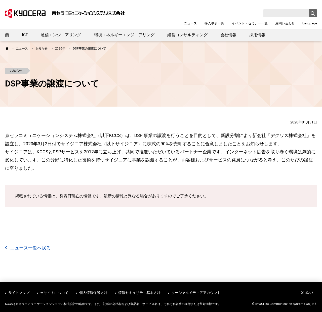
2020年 (60, 48)
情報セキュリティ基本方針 (139, 293)
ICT (25, 34)
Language (309, 23)
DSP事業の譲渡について (89, 48)
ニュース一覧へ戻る (30, 247)
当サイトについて (54, 293)
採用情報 (257, 34)
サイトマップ (18, 293)
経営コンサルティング (187, 34)
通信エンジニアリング (61, 34)
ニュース (190, 23)
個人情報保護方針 (93, 293)
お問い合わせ (285, 23)
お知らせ (41, 48)
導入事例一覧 (214, 23)
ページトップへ (310, 301)
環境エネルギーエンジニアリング (124, 34)
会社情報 (228, 34)
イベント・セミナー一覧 (250, 23)
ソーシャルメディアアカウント (196, 293)
